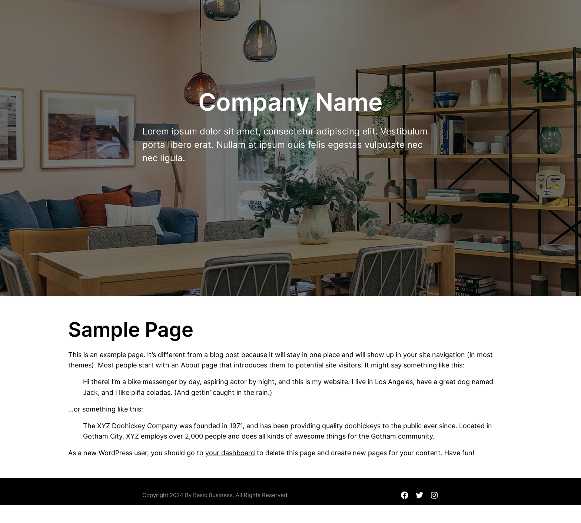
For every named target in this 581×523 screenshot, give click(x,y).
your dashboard (230, 453)
